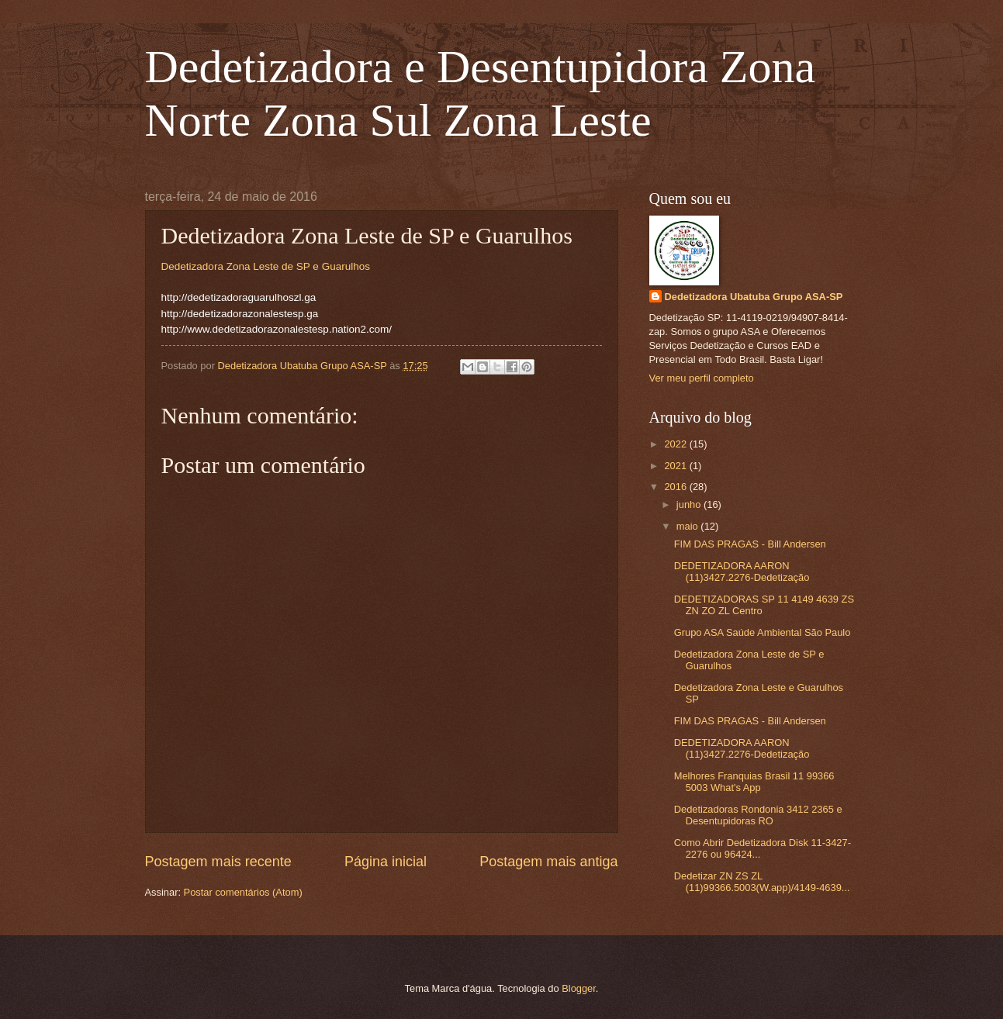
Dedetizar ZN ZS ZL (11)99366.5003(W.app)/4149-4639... (762, 881)
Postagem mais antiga (548, 861)
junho (690, 504)
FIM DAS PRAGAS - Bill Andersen (750, 544)
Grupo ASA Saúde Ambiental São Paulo (762, 632)
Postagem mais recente (218, 861)
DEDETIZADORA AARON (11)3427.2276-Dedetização (742, 571)
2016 (676, 486)
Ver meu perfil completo (701, 378)
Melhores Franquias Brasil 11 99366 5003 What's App (754, 781)
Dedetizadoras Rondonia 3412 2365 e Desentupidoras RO (758, 815)
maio (688, 526)
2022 (676, 444)
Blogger (579, 988)
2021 (676, 466)
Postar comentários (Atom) (243, 892)
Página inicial (385, 861)
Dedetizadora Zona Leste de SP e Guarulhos (266, 266)
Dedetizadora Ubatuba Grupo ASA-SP (754, 296)
